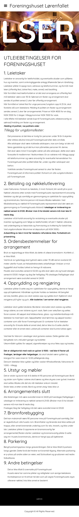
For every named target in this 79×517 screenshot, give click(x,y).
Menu (6, 5)
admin (39, 499)
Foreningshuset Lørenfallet (39, 5)
